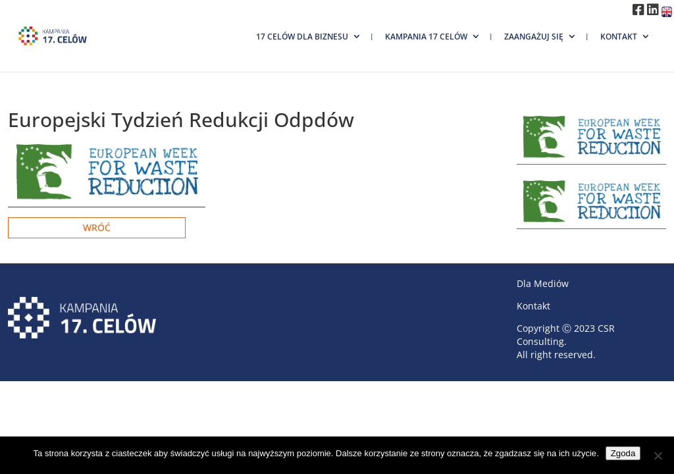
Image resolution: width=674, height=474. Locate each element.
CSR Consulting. (566, 335)
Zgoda (623, 453)
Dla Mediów (543, 283)
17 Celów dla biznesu (302, 36)
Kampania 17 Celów (426, 36)
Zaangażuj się (533, 36)
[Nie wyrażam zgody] (657, 455)
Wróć (97, 227)
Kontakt (618, 36)
